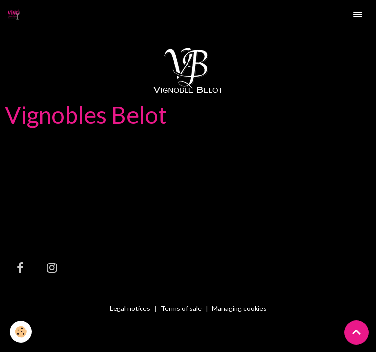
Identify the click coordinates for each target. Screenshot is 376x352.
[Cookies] (21, 332)
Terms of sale (181, 308)
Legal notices (130, 308)
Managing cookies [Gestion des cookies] (239, 308)
